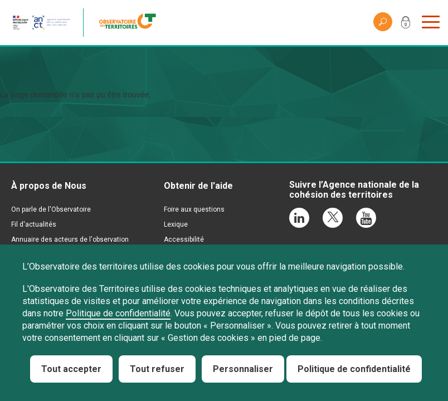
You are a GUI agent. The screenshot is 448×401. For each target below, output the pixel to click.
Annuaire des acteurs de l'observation (70, 239)
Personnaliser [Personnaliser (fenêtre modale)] (243, 369)
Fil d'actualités (33, 224)
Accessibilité (184, 239)
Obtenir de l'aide (198, 185)
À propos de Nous (48, 185)
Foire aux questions (194, 209)
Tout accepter (71, 369)
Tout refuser (157, 369)
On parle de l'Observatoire (51, 209)
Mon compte (406, 24)
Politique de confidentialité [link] (354, 369)
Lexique (176, 224)
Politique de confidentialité (118, 313)
